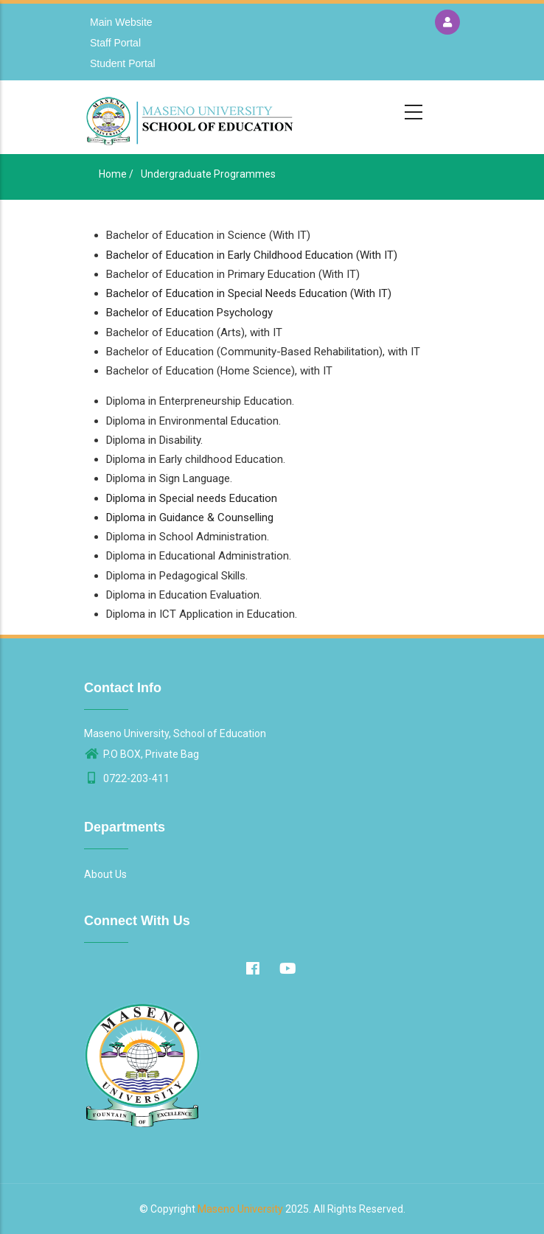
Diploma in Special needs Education (191, 498)
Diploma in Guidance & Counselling (189, 517)
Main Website (121, 22)
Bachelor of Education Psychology (189, 312)
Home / (116, 174)
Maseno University (240, 1209)
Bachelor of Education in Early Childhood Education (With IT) (251, 255)
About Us (105, 874)
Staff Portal (115, 43)
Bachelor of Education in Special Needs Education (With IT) (248, 293)
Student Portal (123, 63)
